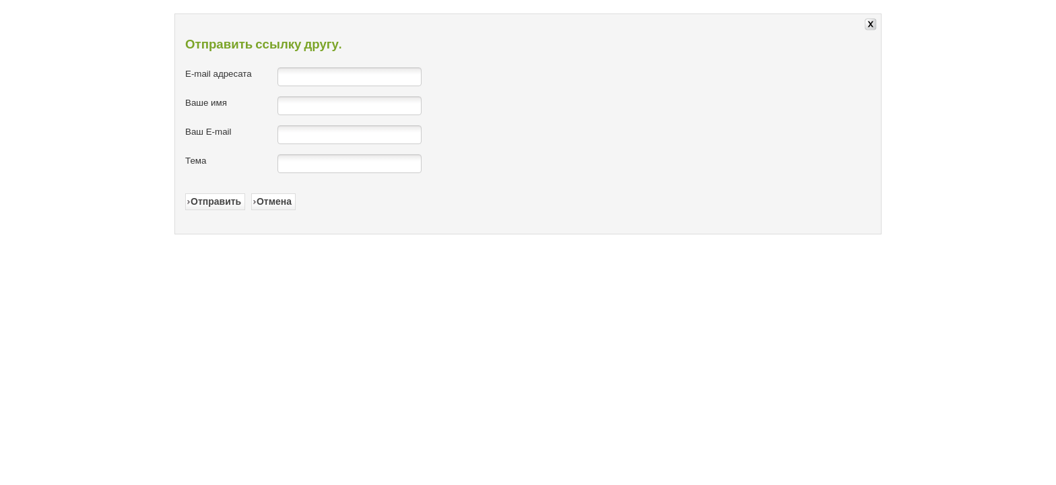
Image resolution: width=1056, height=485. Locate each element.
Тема (195, 161)
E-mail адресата (218, 74)
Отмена (274, 201)
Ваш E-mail (208, 132)
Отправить (216, 201)
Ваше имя (206, 103)
